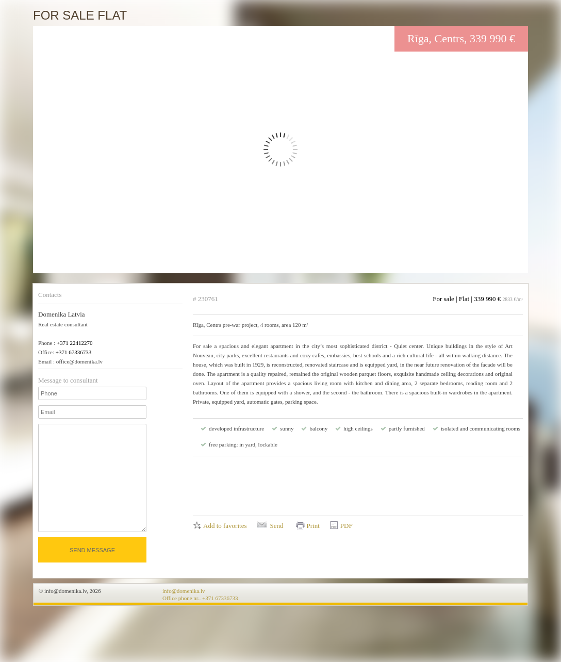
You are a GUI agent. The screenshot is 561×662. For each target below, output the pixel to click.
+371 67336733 (73, 352)
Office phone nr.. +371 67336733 (200, 598)
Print (312, 525)
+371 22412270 (74, 343)
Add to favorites (224, 525)
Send (276, 525)
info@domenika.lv (183, 591)
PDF (346, 525)
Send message (92, 550)
